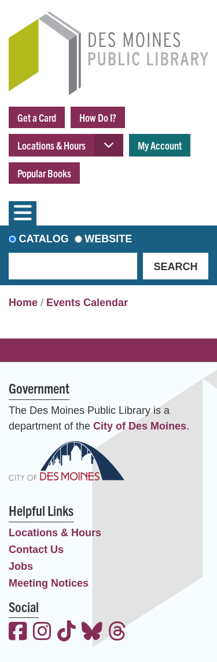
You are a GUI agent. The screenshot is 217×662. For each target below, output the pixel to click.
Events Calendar (87, 302)
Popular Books (44, 173)
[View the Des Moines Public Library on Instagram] (42, 633)
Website (108, 239)
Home (23, 302)
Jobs (21, 566)
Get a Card (36, 117)
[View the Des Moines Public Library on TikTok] (66, 633)
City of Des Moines (139, 426)
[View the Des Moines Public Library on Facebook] (18, 633)
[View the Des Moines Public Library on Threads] (117, 633)
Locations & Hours (51, 145)
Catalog (44, 239)
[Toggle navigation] (22, 213)
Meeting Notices (49, 583)
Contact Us (36, 549)
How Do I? (97, 117)
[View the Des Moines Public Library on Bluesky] (92, 633)
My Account (160, 145)
